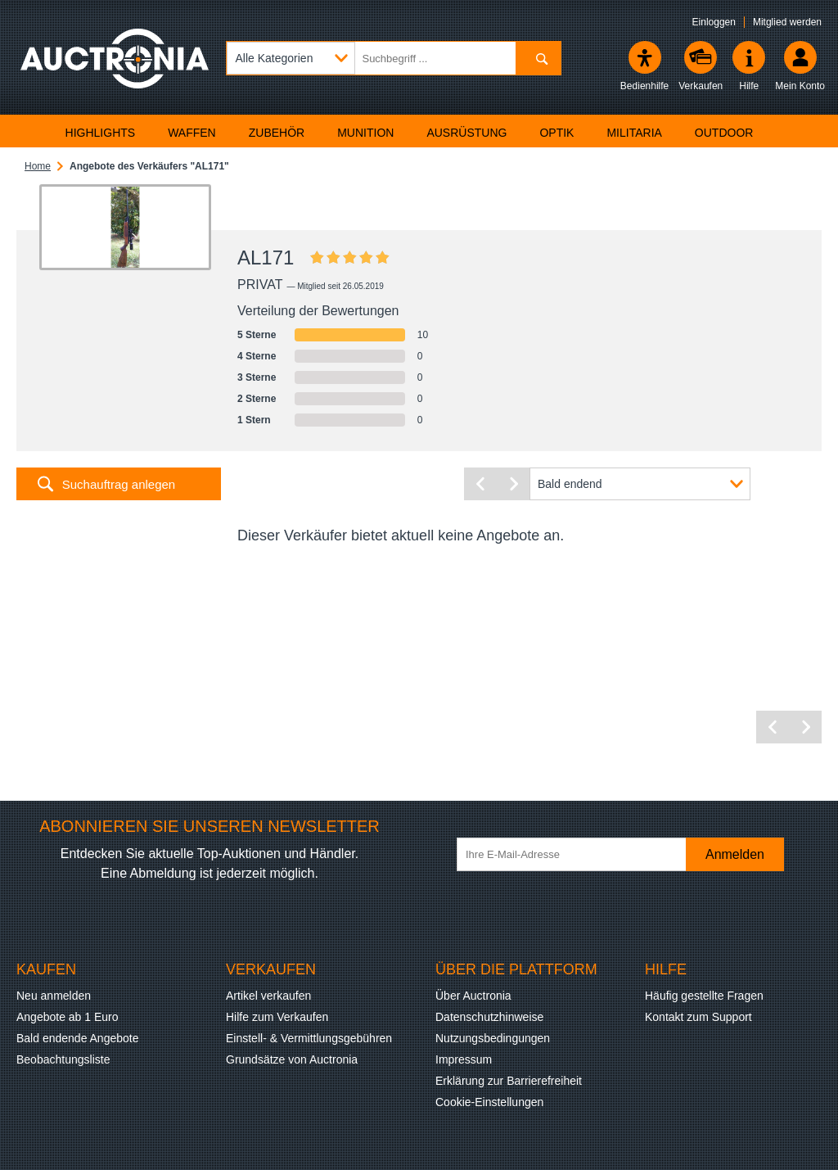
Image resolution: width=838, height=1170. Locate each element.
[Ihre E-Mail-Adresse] (579, 854)
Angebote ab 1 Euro (67, 1016)
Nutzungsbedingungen (492, 1038)
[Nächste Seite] (513, 484)
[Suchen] (538, 58)
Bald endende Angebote (77, 1038)
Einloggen (714, 22)
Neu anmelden (53, 995)
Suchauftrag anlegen (118, 484)
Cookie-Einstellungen (489, 1102)
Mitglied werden (787, 22)
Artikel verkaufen (268, 995)
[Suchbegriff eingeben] (394, 58)
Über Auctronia (473, 995)
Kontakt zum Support (698, 1016)
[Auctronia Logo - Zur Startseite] (114, 70)
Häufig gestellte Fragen (704, 995)
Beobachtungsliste (63, 1059)
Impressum (463, 1059)
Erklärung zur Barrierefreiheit (508, 1080)
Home (38, 166)
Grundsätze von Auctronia (292, 1059)
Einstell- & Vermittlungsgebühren (309, 1038)
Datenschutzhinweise (489, 1016)
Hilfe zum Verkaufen (277, 1016)
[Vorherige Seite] (480, 484)
